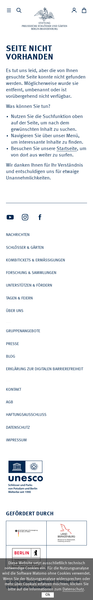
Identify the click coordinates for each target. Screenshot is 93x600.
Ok (47, 595)
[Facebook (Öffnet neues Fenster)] (40, 217)
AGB (9, 402)
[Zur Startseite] (44, 18)
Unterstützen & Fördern (29, 286)
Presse (12, 344)
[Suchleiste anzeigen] (19, 10)
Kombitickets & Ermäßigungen (35, 260)
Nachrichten (18, 235)
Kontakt (13, 390)
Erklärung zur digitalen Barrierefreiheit (44, 369)
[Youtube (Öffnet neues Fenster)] (10, 217)
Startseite (67, 148)
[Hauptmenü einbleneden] (9, 10)
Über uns (14, 311)
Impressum (16, 440)
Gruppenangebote (23, 331)
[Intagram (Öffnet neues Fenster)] (25, 217)
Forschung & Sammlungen (31, 273)
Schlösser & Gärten (25, 248)
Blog (10, 357)
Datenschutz (18, 428)
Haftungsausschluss (26, 415)
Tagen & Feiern (19, 298)
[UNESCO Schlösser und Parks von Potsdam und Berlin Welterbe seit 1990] (26, 478)
